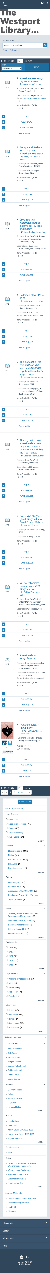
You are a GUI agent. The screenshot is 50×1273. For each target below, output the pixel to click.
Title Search (13, 1053)
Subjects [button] (9, 846)
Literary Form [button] (11, 1005)
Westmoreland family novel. (20, 920)
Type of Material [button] (12, 814)
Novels (12, 1019)
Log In (45, 3)
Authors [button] (9, 877)
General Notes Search (17, 1066)
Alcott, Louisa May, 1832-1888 (20, 891)
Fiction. (11, 855)
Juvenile (12, 987)
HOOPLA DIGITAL (15, 860)
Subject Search (14, 1062)
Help (5, 1245)
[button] (37, 67)
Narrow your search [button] (14, 808)
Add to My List (24, 133)
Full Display (17, 122)
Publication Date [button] (12, 942)
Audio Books (14, 837)
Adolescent (14, 992)
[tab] (37, 67)
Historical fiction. (15, 868)
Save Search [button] (25, 801)
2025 (11, 952)
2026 (11, 947)
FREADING (12, 864)
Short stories (14, 1023)
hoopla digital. (14, 882)
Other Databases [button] (12, 1147)
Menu (5, 4)
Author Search (14, 1057)
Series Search (14, 1079)
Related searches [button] (13, 1037)
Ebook (11, 828)
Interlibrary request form (19, 1203)
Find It (15, 116)
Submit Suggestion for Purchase (22, 1198)
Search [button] (25, 1231)
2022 (11, 965)
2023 (11, 960)
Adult (11, 983)
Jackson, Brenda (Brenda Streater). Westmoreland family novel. (23, 915)
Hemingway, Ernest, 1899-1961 (21, 895)
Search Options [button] (11, 50)
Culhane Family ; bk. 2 (17, 929)
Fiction (11, 1010)
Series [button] (8, 908)
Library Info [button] (25, 1223)
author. (34, 232)
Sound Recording (16, 833)
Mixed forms (14, 1027)
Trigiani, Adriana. (15, 900)
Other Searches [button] (12, 1043)
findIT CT (12, 1207)
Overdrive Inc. (14, 887)
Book (11, 820)
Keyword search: (9, 40)
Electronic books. (15, 851)
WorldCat (12, 1211)
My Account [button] (25, 1238)
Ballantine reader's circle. (18, 925)
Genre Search (13, 1075)
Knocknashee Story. (16, 933)
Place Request (17, 127)
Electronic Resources (18, 824)
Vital (10, 1152)
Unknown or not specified (19, 979)
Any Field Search (15, 1049)
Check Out (16, 771)
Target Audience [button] (12, 973)
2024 (11, 956)
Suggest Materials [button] (13, 1193)
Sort (4, 65)
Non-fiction (13, 1015)
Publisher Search (15, 1070)
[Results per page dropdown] (20, 61)
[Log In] (41, 3)
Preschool (13, 996)
